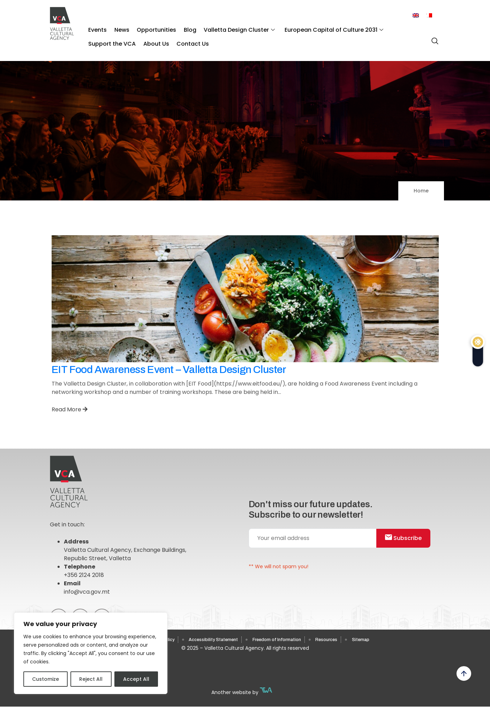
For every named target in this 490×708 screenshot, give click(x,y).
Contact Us (133, 39)
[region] (90, 653)
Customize (45, 679)
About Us (100, 39)
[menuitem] (415, 15)
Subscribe (407, 540)
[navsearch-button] (433, 38)
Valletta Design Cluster (226, 28)
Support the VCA (397, 28)
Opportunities (149, 28)
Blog (179, 28)
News (117, 28)
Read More (70, 409)
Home (421, 190)
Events (96, 28)
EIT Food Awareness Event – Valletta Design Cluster (169, 369)
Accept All (136, 679)
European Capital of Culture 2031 (317, 28)
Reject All (91, 679)
